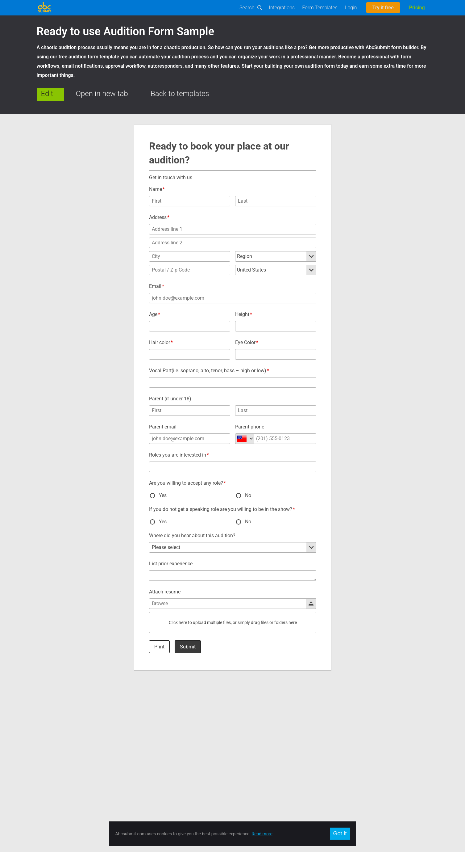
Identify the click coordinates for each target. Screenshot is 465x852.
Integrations (282, 8)
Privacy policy (147, 756)
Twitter (239, 719)
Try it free (383, 8)
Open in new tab (102, 93)
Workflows (47, 749)
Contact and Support (154, 719)
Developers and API (55, 727)
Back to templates (180, 93)
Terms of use (147, 749)
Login (351, 8)
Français (338, 742)
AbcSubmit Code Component (64, 786)
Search (247, 8)
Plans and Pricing (151, 727)
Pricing (417, 8)
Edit (47, 93)
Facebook (242, 712)
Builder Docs (48, 734)
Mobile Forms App (54, 779)
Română (338, 719)
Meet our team (148, 742)
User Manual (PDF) (54, 742)
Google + (241, 727)
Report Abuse (147, 764)
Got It (340, 833)
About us (143, 712)
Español (338, 727)
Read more (262, 833)
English (337, 712)
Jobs (139, 734)
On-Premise (48, 764)
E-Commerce (49, 756)
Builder (43, 719)
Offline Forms (49, 771)
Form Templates (320, 8)
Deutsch (338, 734)
